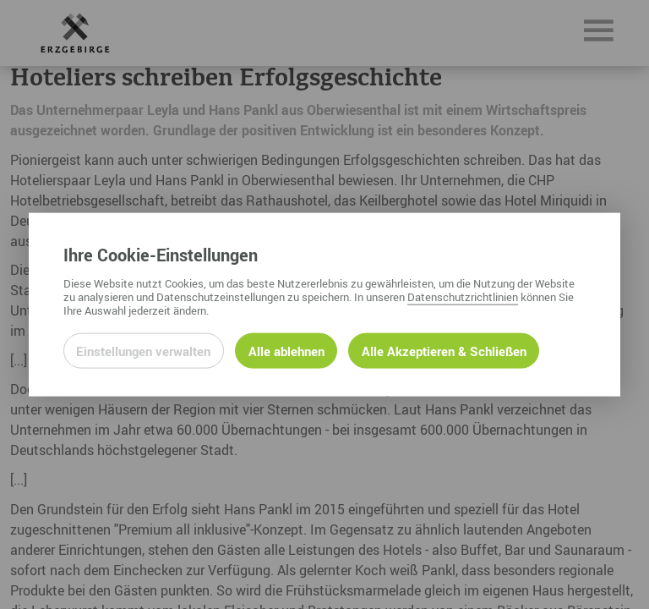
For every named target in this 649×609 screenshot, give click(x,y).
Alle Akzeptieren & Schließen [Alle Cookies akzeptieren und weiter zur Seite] (444, 350)
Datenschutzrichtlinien (462, 296)
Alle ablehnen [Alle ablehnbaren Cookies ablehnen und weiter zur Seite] (286, 350)
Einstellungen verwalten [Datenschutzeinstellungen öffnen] (143, 350)
